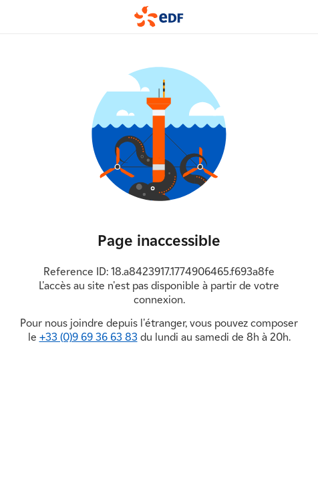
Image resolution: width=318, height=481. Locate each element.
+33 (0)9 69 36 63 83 (88, 337)
